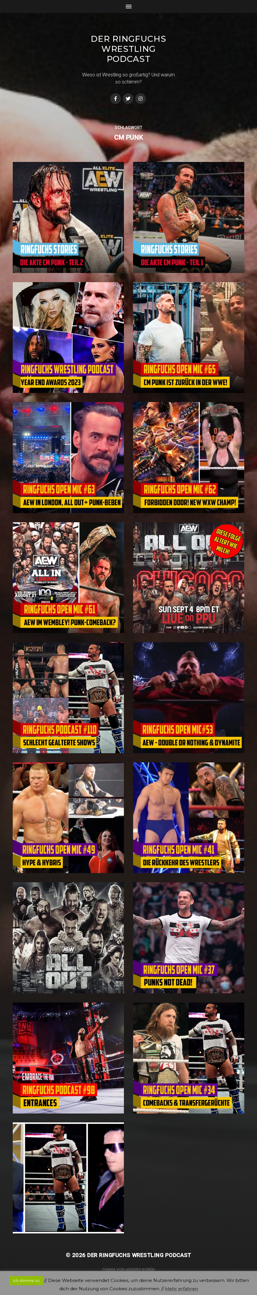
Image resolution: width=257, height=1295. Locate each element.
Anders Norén (140, 1269)
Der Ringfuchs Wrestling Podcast (128, 49)
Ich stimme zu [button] (26, 1280)
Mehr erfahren (181, 1288)
